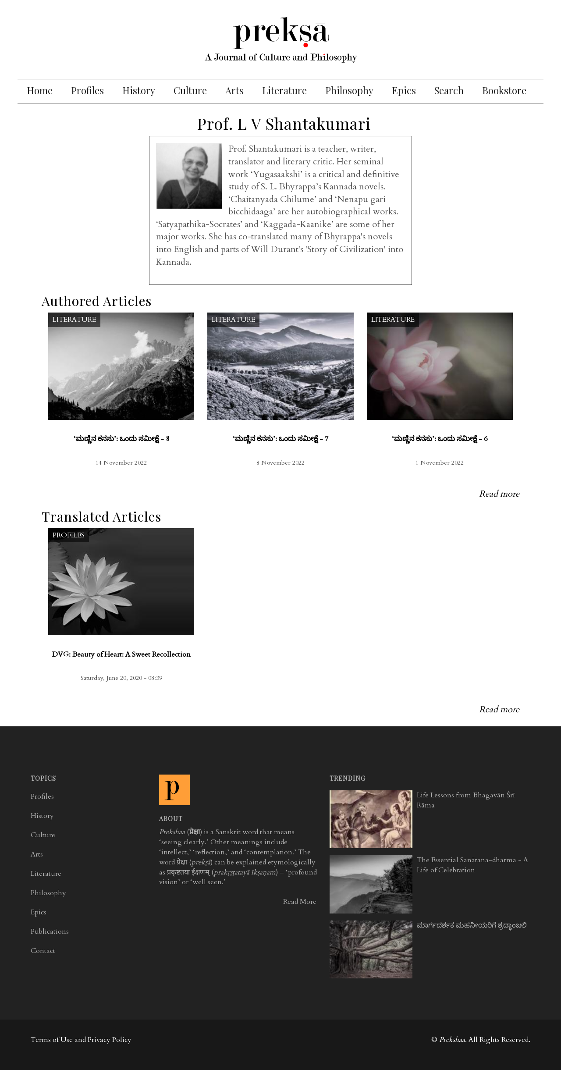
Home (40, 90)
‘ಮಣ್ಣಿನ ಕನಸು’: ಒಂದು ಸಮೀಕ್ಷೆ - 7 (280, 439)
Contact (43, 951)
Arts (234, 90)
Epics (404, 90)
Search (449, 90)
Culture (190, 90)
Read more (499, 494)
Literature (284, 90)
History (138, 90)
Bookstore (504, 90)
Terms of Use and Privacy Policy (81, 1040)
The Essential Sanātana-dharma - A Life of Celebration (472, 865)
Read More (299, 901)
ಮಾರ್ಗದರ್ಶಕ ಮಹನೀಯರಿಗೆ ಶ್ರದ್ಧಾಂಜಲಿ (472, 925)
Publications (50, 931)
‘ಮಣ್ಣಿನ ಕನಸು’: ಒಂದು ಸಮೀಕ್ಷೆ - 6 (439, 439)
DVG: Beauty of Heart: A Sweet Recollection (121, 654)
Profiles (87, 90)
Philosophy (349, 90)
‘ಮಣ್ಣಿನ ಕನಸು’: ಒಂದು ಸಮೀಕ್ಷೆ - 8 (121, 439)
